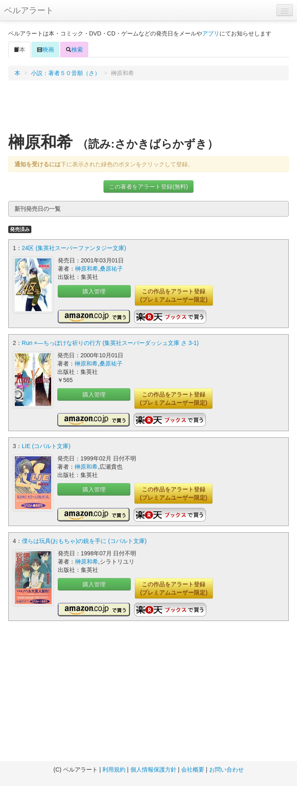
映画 (45, 49)
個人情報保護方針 (153, 769)
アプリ (210, 33)
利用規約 (113, 769)
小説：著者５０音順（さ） (65, 73)
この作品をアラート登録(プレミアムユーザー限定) (173, 295)
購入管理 (94, 291)
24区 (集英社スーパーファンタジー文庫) (74, 248)
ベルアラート (29, 10)
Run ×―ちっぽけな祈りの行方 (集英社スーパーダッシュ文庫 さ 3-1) (110, 343)
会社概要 (192, 769)
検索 (74, 49)
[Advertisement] (148, 109)
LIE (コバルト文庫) (46, 446)
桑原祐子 (111, 268)
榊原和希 (86, 268)
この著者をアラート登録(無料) (148, 186)
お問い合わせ (226, 769)
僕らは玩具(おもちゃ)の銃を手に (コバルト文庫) (84, 541)
